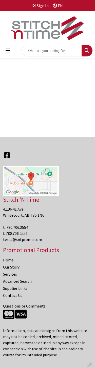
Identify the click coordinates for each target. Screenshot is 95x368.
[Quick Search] (52, 50)
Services (10, 274)
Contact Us (12, 295)
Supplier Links (15, 288)
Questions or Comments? (25, 306)
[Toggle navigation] (8, 50)
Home (8, 259)
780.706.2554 (17, 227)
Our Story (11, 267)
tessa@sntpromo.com (22, 239)
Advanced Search (17, 281)
